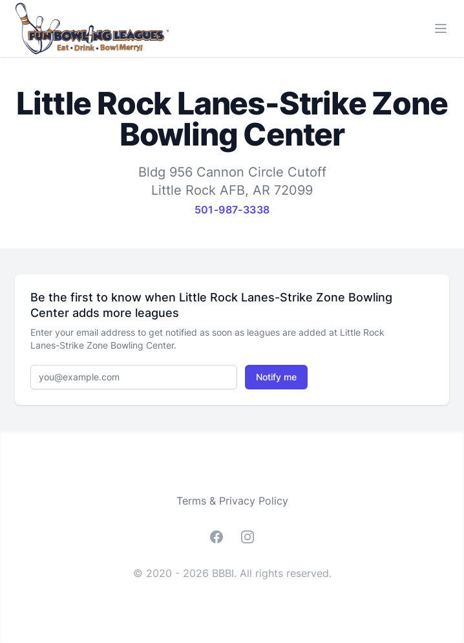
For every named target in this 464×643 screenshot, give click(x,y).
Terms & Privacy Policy (232, 500)
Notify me (276, 376)
